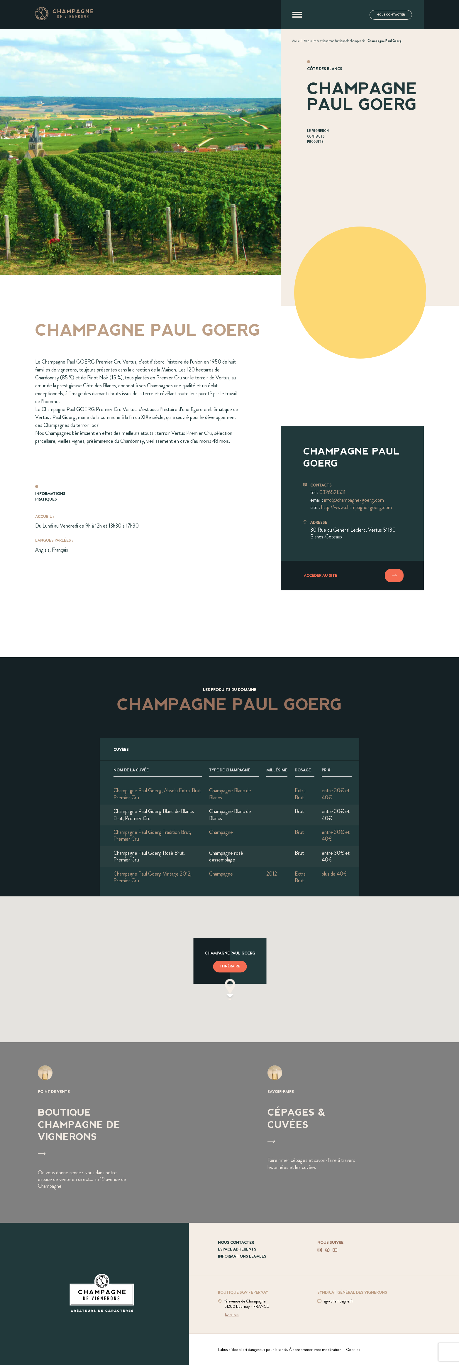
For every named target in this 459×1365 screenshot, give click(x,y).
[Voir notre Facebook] (327, 1250)
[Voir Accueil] (297, 40)
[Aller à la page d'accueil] (64, 18)
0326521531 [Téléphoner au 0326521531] (332, 492)
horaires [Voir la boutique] (231, 1314)
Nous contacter (391, 15)
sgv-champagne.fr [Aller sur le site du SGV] (338, 1301)
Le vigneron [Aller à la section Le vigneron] (318, 131)
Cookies (353, 1349)
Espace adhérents (237, 1249)
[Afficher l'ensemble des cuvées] (229, 749)
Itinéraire (230, 966)
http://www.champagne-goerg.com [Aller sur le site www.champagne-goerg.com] (356, 507)
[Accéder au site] (352, 575)
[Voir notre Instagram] (319, 1250)
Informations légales (242, 1256)
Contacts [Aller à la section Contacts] (316, 136)
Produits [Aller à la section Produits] (315, 142)
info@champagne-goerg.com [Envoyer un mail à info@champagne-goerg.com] (354, 500)
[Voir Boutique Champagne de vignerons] (115, 1132)
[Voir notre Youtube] (335, 1250)
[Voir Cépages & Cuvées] (344, 1132)
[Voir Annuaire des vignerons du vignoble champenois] (334, 40)
